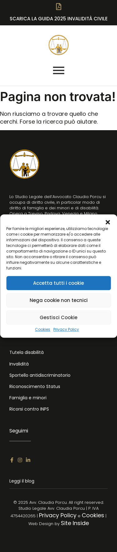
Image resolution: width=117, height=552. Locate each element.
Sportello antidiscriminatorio (40, 375)
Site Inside (75, 523)
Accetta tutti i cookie (58, 283)
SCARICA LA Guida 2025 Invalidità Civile (59, 18)
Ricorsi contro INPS (29, 409)
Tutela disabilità (26, 352)
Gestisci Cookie (58, 317)
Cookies (42, 329)
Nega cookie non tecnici (59, 300)
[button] (108, 222)
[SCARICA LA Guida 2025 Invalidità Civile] (58, 8)
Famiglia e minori (27, 398)
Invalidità (19, 364)
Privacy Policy (66, 329)
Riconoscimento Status (34, 386)
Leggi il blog (21, 481)
